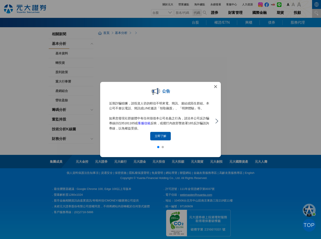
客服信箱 (144, 123)
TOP (309, 225)
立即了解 (160, 136)
